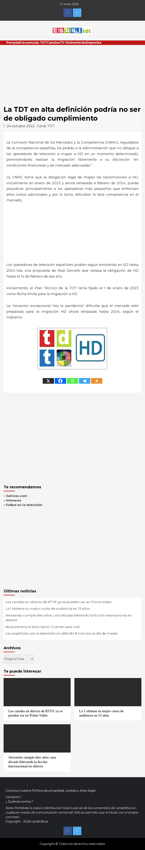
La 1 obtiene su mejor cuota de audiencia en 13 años (47, 608)
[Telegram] (84, 381)
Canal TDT (46, 126)
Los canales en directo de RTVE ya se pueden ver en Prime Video (58, 602)
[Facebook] (60, 381)
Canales (53, 42)
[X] (48, 381)
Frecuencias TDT (33, 42)
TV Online (68, 42)
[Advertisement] (72, 73)
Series (81, 42)
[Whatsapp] (72, 381)
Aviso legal (88, 790)
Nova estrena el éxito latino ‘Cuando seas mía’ (42, 627)
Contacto (12, 797)
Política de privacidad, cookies (54, 790)
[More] (96, 381)
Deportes (93, 42)
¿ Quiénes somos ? (19, 801)
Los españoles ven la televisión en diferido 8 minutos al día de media (61, 633)
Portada (12, 42)
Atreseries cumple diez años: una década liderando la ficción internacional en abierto (68, 617)
